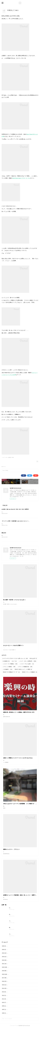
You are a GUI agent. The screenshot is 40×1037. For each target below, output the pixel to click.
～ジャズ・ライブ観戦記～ (9, 665)
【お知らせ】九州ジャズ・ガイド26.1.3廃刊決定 (20, 943)
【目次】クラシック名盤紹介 (29, 673)
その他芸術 (5, 662)
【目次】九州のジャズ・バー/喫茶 (23, 671)
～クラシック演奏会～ (8, 668)
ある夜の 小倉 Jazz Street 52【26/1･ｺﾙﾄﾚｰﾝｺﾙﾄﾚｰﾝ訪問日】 (15, 509)
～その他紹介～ (7, 671)
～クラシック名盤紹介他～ (24, 668)
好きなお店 (33, 660)
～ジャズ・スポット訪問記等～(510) (8, 457)
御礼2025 (4, 533)
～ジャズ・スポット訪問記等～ (27, 662)
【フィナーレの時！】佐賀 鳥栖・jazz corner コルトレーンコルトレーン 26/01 (20, 521)
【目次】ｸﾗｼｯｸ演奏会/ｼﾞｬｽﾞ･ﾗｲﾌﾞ (11, 673)
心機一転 (11, 916)
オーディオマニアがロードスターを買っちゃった (15, 660)
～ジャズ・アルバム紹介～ (26, 665)
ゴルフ (14, 662)
